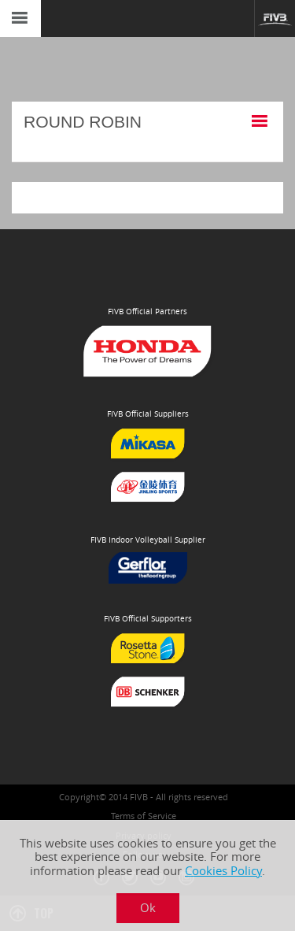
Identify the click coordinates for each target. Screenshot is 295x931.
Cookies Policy (223, 870)
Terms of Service (143, 815)
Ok (148, 907)
